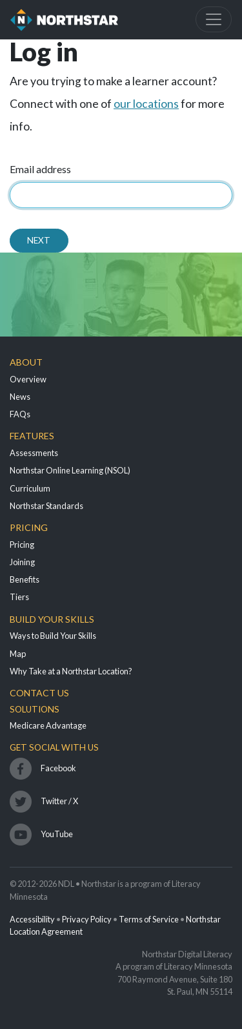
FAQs (20, 414)
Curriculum (30, 488)
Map (18, 654)
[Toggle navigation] (214, 19)
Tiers (19, 597)
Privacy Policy (87, 919)
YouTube (57, 834)
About (26, 362)
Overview (28, 379)
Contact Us (39, 692)
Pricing (29, 527)
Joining (22, 562)
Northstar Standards (46, 506)
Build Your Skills (52, 619)
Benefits (24, 579)
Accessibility (32, 919)
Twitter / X (59, 801)
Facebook (58, 768)
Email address (40, 169)
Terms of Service (149, 919)
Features (32, 435)
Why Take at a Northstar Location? (71, 671)
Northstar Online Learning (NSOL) (70, 470)
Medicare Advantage (48, 725)
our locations (146, 103)
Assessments (34, 453)
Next (38, 240)
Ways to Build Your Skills (53, 635)
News (20, 396)
